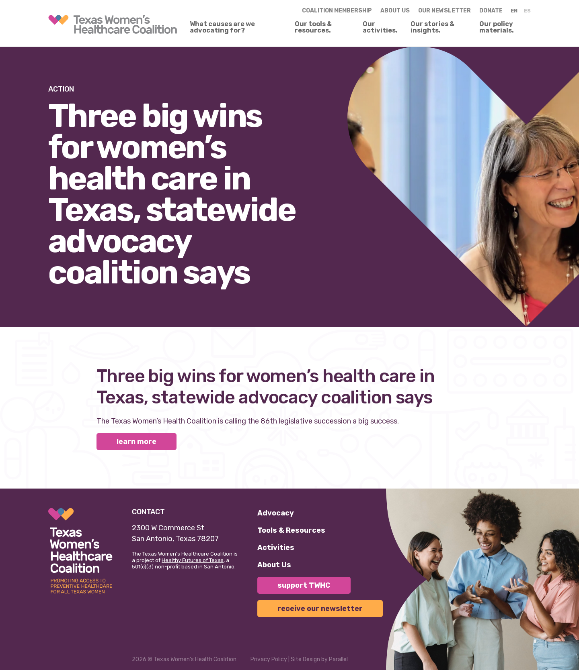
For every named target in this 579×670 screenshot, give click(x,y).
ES (527, 11)
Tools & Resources (291, 530)
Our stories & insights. (432, 27)
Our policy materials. (496, 27)
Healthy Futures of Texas (193, 560)
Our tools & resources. (313, 27)
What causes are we (222, 27)
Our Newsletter (444, 10)
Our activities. (380, 27)
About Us (274, 564)
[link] (112, 24)
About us (395, 10)
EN (514, 11)
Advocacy (275, 513)
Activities (275, 547)
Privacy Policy (268, 659)
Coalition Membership (337, 10)
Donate (491, 10)
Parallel (338, 659)
